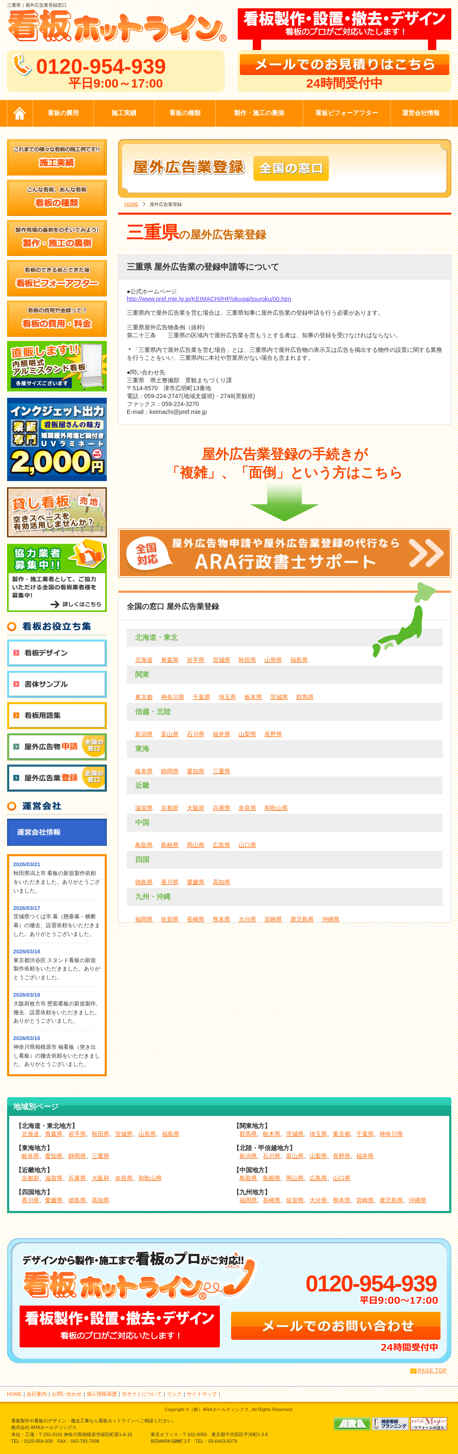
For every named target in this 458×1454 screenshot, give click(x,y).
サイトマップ (202, 1393)
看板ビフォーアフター (346, 113)
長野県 (273, 734)
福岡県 (144, 919)
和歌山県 (276, 808)
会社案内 (37, 1393)
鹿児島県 (302, 919)
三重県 (221, 771)
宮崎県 (273, 919)
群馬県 (305, 697)
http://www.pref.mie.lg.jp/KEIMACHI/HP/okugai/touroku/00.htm (209, 299)
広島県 (221, 845)
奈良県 (247, 808)
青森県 (170, 660)
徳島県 (144, 882)
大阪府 (195, 808)
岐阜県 (144, 771)
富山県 (170, 734)
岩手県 (195, 660)
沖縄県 (331, 919)
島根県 (170, 845)
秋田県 (247, 660)
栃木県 (253, 697)
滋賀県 (144, 808)
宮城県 (221, 660)
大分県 (247, 919)
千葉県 (201, 697)
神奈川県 (172, 697)
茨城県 (279, 697)
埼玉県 (227, 697)
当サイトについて (142, 1393)
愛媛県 (195, 882)
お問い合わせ (67, 1393)
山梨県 (247, 734)
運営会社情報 (421, 113)
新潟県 (144, 734)
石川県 (195, 734)
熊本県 (221, 919)
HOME (131, 204)
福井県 (221, 734)
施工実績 (123, 113)
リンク (174, 1393)
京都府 (170, 808)
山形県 (273, 660)
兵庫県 (221, 808)
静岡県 (170, 771)
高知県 (221, 882)
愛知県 (195, 771)
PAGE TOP (432, 1371)
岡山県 (195, 845)
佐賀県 (170, 919)
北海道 (144, 660)
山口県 (247, 845)
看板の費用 (63, 113)
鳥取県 (144, 845)
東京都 (144, 697)
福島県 (299, 660)
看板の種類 (185, 113)
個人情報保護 (102, 1393)
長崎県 (195, 919)
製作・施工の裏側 (259, 113)
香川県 (170, 882)
